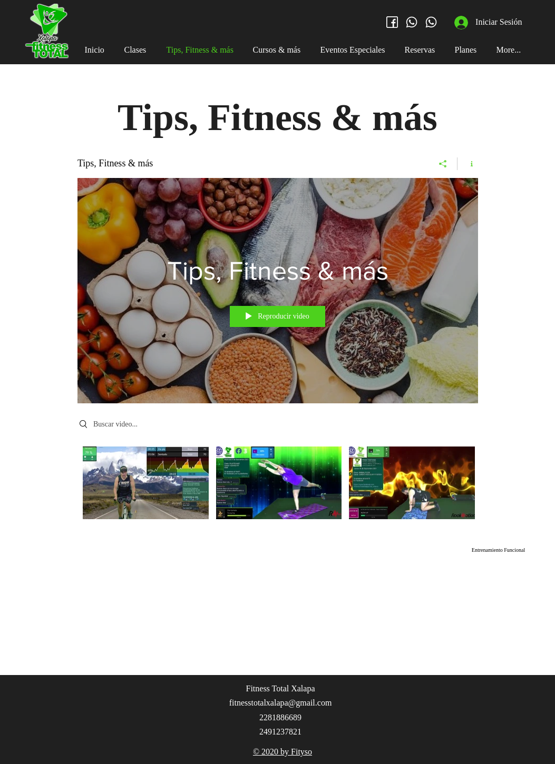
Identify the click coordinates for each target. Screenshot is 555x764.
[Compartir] (443, 163)
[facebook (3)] (392, 22)
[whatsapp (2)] (411, 22)
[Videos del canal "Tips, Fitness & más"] (278, 485)
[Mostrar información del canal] (467, 163)
